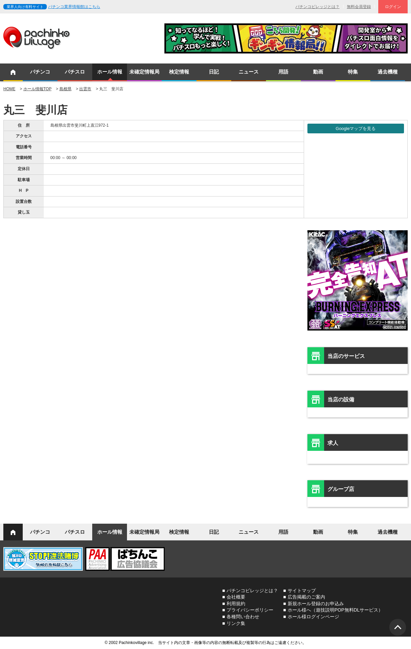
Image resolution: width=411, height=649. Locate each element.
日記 (214, 72)
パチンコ (40, 72)
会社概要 (236, 597)
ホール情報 (109, 72)
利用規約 (236, 603)
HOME (9, 89)
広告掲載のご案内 (306, 597)
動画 (318, 72)
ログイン (393, 6)
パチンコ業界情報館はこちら (74, 6)
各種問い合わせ (243, 616)
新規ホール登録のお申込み (316, 603)
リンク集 (236, 623)
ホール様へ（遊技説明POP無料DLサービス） (335, 610)
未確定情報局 (144, 72)
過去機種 (388, 72)
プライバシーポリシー (250, 610)
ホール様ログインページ (313, 616)
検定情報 (179, 72)
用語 (283, 72)
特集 (353, 72)
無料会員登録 (359, 6)
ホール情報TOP (37, 89)
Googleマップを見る (356, 128)
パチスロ (75, 72)
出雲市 (85, 89)
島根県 (65, 89)
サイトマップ (302, 590)
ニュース (249, 72)
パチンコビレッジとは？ (317, 6)
